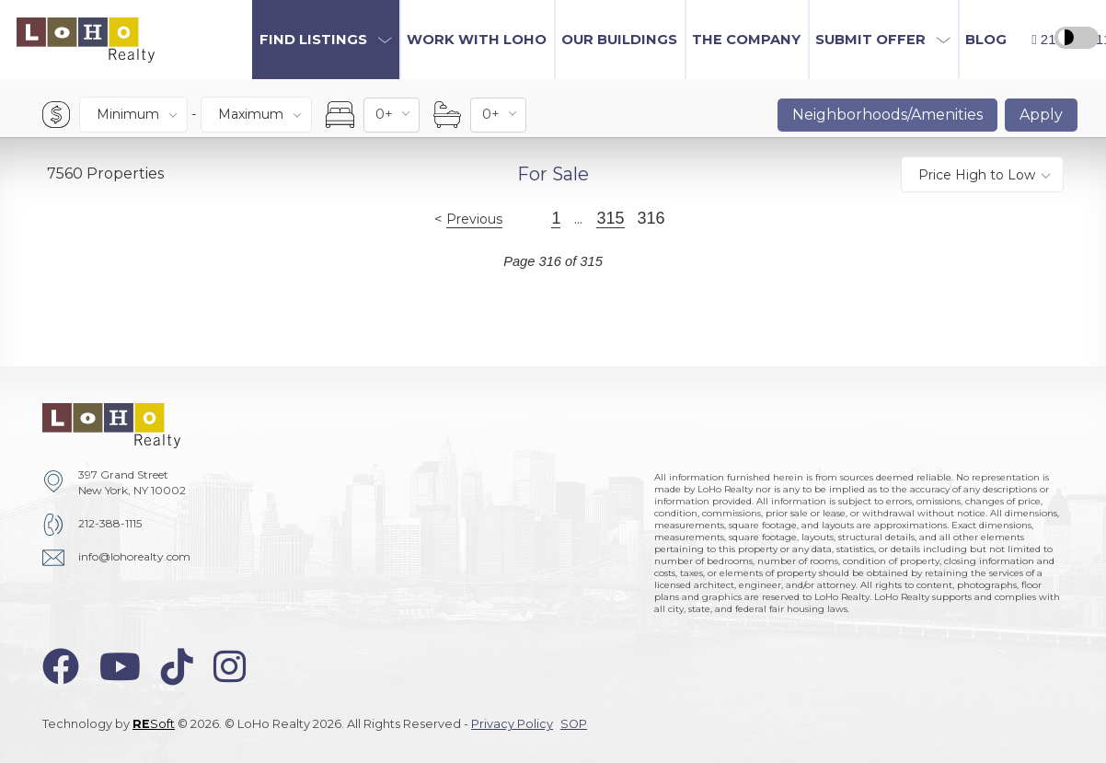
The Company (746, 39)
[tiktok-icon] (177, 666)
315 (610, 218)
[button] (325, 39)
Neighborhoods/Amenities (887, 114)
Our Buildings (619, 39)
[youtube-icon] (120, 666)
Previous (474, 219)
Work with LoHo (477, 39)
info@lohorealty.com (134, 556)
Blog (986, 39)
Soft (153, 724)
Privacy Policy (512, 724)
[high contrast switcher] (1076, 38)
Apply (1041, 114)
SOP (573, 724)
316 (651, 218)
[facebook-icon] (60, 666)
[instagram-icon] (229, 666)
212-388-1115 (110, 523)
